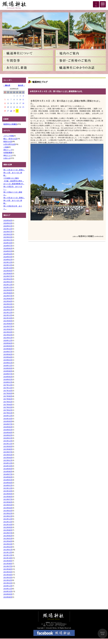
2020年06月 (7, 343)
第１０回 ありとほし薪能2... (14, 198)
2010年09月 (7, 594)
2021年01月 (7, 338)
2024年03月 (7, 257)
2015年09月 (7, 446)
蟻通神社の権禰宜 (10, 124)
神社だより (7, 155)
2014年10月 (7, 466)
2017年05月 (7, 402)
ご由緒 (6, 147)
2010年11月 (7, 589)
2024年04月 (7, 254)
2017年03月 (7, 407)
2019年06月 (7, 354)
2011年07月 (7, 566)
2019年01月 (7, 363)
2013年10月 (7, 491)
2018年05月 (7, 379)
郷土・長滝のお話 (10, 139)
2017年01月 (7, 413)
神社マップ (7, 150)
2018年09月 (7, 368)
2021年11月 (7, 315)
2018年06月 (7, 377)
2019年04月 (7, 357)
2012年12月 (7, 519)
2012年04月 (7, 541)
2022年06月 (7, 299)
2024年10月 (7, 243)
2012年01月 (7, 550)
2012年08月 (7, 530)
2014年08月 (7, 471)
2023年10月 (7, 268)
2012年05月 (7, 538)
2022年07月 (7, 296)
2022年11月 (7, 287)
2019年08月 (7, 349)
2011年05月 (7, 572)
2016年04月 (7, 432)
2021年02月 (7, 335)
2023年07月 (7, 276)
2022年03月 (7, 304)
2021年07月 (7, 326)
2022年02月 (7, 307)
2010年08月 (7, 597)
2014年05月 (7, 480)
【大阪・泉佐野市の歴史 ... (13, 181)
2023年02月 (7, 279)
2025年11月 (7, 229)
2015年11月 (7, 444)
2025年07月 (7, 232)
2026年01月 (7, 226)
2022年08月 (7, 293)
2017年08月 (7, 396)
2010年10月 (7, 591)
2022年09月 (7, 290)
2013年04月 (7, 508)
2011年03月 (7, 577)
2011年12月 (7, 552)
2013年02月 (7, 513)
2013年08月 (7, 497)
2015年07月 (7, 452)
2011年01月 (7, 583)
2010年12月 (7, 586)
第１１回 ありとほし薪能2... (14, 170)
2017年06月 (7, 399)
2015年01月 (7, 460)
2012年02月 (7, 547)
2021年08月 (7, 324)
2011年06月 (7, 569)
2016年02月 (7, 435)
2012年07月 (7, 533)
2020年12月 (7, 340)
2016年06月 (7, 427)
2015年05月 (7, 455)
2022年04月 (7, 301)
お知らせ (6, 158)
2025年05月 (7, 234)
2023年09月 (7, 271)
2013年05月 (7, 505)
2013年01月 (7, 516)
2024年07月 (7, 246)
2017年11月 (7, 388)
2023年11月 (7, 265)
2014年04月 (7, 483)
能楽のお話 (7, 141)
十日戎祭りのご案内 (11, 178)
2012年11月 (7, 522)
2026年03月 (7, 223)
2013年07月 (7, 499)
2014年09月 (7, 469)
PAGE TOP (102, 633)
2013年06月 (7, 502)
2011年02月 (7, 580)
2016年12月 (7, 416)
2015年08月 (7, 449)
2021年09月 (7, 321)
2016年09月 (7, 421)
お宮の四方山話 (9, 144)
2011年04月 (7, 575)
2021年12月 (7, 312)
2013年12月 (7, 488)
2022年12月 (7, 285)
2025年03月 (7, 237)
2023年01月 (7, 282)
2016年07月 (7, 424)
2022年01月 (7, 310)
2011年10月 (7, 558)
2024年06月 (7, 248)
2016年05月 (7, 430)
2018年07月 (7, 374)
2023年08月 (7, 273)
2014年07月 (7, 474)
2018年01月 (7, 382)
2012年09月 (7, 527)
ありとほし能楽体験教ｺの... (13, 184)
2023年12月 (7, 262)
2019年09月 (7, 346)
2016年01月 (7, 438)
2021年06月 (7, 329)
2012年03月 (7, 544)
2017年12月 (7, 385)
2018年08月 (7, 371)
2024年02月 (7, 260)
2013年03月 (7, 511)
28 (11, 111)
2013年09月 (7, 494)
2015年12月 (7, 441)
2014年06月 (7, 477)
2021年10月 (7, 318)
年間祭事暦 (7, 153)
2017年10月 (7, 391)
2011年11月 (7, 555)
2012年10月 (7, 525)
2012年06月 (7, 536)
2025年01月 (7, 240)
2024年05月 (7, 251)
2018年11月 (7, 365)
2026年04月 (7, 220)
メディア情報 (8, 136)
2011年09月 (7, 561)
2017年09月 (7, 393)
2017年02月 (7, 410)
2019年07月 (7, 352)
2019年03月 (7, 360)
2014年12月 (7, 463)
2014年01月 (7, 485)
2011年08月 (7, 564)
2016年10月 (7, 419)
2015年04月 (7, 458)
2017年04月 (7, 404)
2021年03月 (7, 332)
